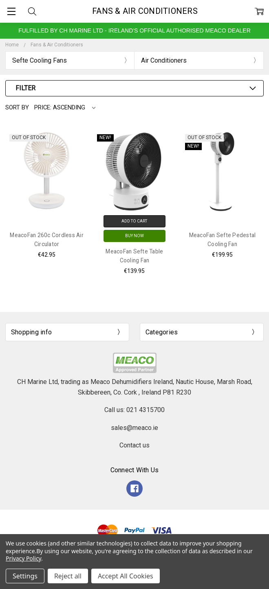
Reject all (68, 576)
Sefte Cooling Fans (39, 60)
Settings (25, 576)
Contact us (134, 445)
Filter (25, 88)
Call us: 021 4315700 (134, 410)
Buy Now (134, 235)
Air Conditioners (164, 60)
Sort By (17, 107)
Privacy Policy (23, 558)
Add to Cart (134, 221)
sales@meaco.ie (134, 428)
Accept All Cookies (125, 576)
